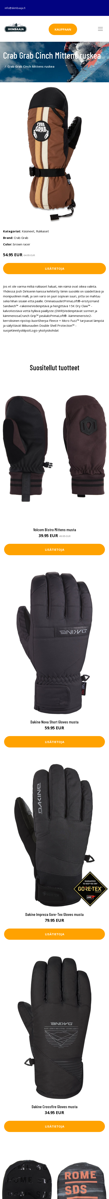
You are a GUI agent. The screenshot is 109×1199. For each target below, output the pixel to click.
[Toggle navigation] (100, 29)
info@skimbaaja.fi (15, 8)
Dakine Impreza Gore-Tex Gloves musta (54, 914)
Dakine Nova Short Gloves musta (54, 721)
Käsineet (28, 231)
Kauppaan (63, 29)
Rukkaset (42, 231)
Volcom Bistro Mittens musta (54, 529)
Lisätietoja (54, 268)
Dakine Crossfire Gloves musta (55, 1106)
